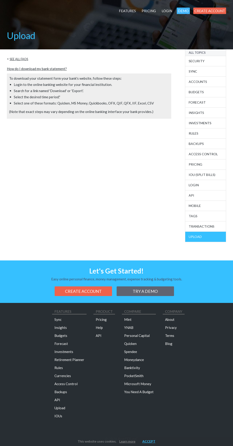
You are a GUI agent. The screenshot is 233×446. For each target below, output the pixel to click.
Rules (193, 133)
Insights (196, 113)
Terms (169, 335)
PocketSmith (133, 376)
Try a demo (145, 291)
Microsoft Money (137, 384)
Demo (183, 11)
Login (167, 11)
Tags (193, 216)
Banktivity (132, 368)
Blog (168, 344)
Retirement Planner (69, 360)
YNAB (128, 327)
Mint (128, 319)
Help (99, 327)
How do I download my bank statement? (37, 69)
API (191, 195)
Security (197, 61)
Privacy (171, 327)
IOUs (58, 416)
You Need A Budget (139, 392)
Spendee (130, 352)
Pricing (149, 11)
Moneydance (134, 360)
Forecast (197, 102)
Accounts (198, 82)
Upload (195, 237)
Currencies (62, 376)
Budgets (196, 92)
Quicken (130, 344)
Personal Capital (137, 335)
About (169, 319)
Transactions (201, 226)
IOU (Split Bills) (202, 175)
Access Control (203, 154)
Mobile (195, 206)
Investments (200, 123)
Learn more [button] (127, 441)
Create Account (209, 11)
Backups (196, 144)
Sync (193, 71)
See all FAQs (19, 59)
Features (127, 11)
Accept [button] (148, 441)
